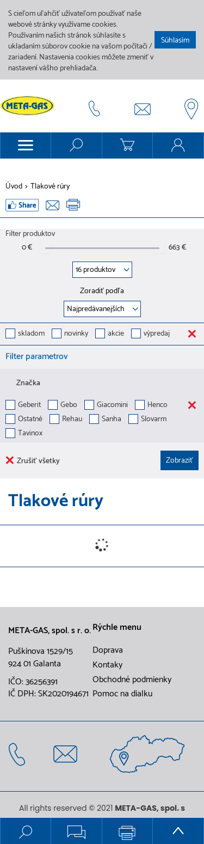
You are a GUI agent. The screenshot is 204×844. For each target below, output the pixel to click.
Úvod (13, 186)
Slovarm (153, 420)
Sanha (111, 420)
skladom (31, 334)
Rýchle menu (116, 628)
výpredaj (157, 334)
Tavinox (30, 434)
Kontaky (107, 665)
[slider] (45, 247)
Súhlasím (175, 40)
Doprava (107, 650)
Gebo (68, 405)
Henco (157, 405)
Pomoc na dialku (122, 694)
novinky (76, 334)
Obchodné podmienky (131, 680)
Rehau (72, 420)
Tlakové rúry (50, 186)
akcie (116, 334)
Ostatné (30, 420)
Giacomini (112, 405)
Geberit (29, 405)
